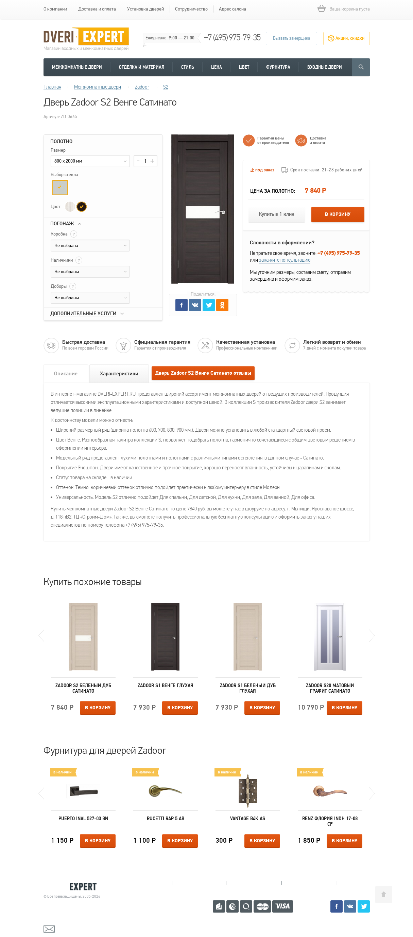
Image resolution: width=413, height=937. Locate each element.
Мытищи (145, 882)
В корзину (337, 214)
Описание (66, 373)
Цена (216, 67)
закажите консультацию (284, 260)
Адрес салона (232, 9)
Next (372, 636)
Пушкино (253, 882)
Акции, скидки (349, 38)
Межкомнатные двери (77, 67)
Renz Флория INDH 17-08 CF (330, 821)
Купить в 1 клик (276, 214)
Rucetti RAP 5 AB (165, 818)
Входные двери (324, 67)
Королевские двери (73, 887)
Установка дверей (145, 9)
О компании (55, 9)
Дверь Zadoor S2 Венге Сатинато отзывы (203, 373)
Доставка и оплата (97, 9)
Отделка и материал (141, 67)
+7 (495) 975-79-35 (232, 37)
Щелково (309, 882)
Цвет (244, 67)
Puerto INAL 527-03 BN (83, 818)
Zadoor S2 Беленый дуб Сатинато (83, 688)
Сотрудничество (191, 9)
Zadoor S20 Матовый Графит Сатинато (330, 688)
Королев (199, 882)
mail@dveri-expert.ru (77, 928)
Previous (41, 636)
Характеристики (119, 373)
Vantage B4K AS (247, 818)
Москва (363, 882)
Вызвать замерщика (291, 38)
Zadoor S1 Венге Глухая (165, 685)
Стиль (187, 67)
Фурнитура (278, 67)
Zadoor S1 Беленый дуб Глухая (248, 688)
